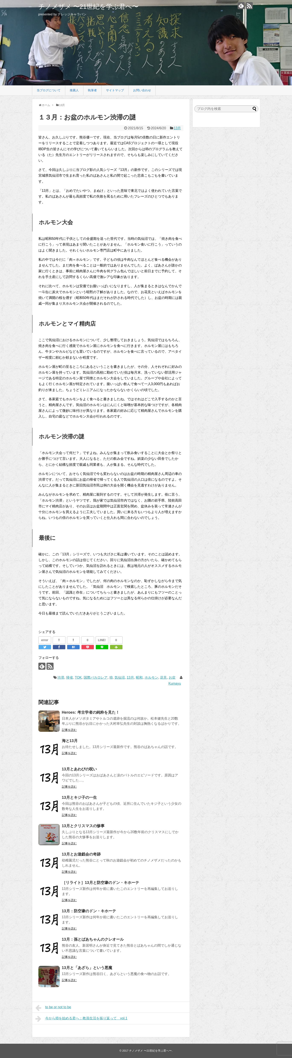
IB (111, 677)
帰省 (69, 677)
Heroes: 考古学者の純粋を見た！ (90, 712)
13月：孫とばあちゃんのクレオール (93, 939)
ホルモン (151, 677)
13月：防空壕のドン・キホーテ (89, 911)
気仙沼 (120, 677)
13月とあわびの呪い (79, 769)
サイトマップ (115, 90)
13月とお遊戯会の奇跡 (81, 854)
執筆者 (92, 90)
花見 (163, 677)
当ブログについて (49, 90)
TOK (78, 677)
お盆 (172, 677)
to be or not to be (53, 1007)
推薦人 (74, 90)
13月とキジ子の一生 (79, 797)
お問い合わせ (142, 90)
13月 (177, 128)
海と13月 (70, 741)
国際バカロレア (96, 677)
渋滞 (60, 677)
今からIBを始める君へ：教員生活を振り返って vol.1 (81, 1018)
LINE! (102, 640)
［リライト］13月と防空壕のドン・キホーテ (100, 882)
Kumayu (175, 683)
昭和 (139, 677)
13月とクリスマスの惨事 (83, 826)
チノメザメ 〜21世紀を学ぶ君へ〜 (88, 6)
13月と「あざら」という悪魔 (87, 968)
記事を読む (69, 730)
